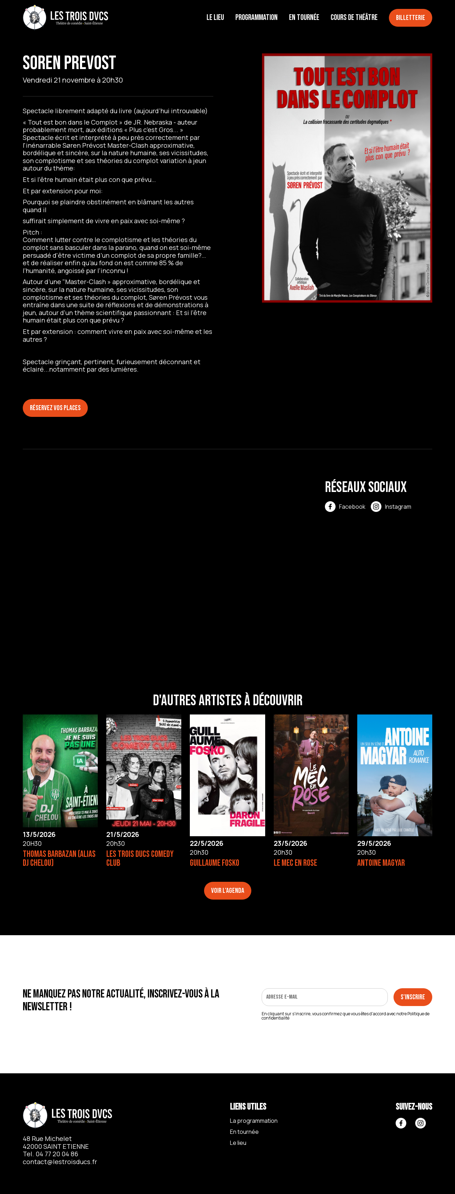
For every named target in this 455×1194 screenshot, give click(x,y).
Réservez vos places (55, 408)
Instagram (398, 506)
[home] (65, 18)
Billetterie (410, 18)
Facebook (352, 506)
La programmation (254, 1121)
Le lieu (215, 17)
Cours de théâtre (354, 17)
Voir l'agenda (227, 890)
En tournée (304, 17)
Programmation (256, 17)
